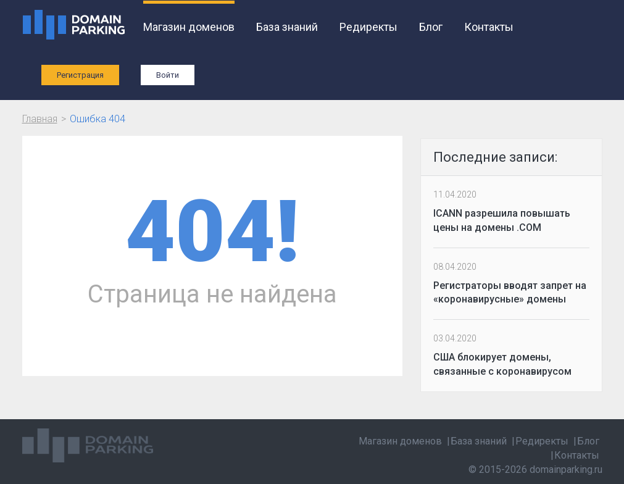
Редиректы (368, 26)
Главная (39, 119)
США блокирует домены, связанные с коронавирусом (502, 364)
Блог (431, 26)
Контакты (489, 26)
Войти (167, 75)
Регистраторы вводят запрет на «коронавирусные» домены (509, 293)
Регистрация (80, 75)
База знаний (287, 26)
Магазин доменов (189, 26)
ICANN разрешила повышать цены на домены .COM (501, 220)
